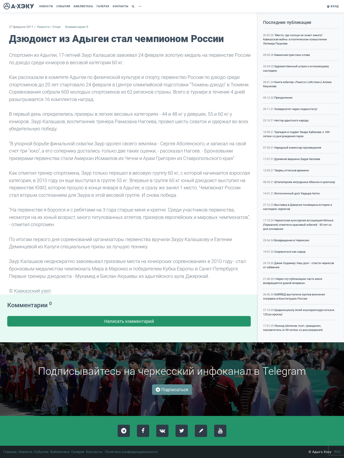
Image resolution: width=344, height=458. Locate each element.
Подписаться (172, 389)
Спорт (56, 27)
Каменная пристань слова (292, 55)
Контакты (94, 452)
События (41, 452)
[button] (133, 6)
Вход (333, 6)
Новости (43, 27)
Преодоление (283, 97)
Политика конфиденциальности (131, 452)
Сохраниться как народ (289, 251)
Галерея (77, 452)
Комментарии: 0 (76, 27)
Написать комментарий (129, 321)
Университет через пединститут (295, 109)
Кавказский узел (32, 291)
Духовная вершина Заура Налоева (297, 159)
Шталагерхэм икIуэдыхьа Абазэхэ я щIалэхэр (304, 182)
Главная (10, 452)
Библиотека (60, 452)
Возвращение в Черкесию (291, 240)
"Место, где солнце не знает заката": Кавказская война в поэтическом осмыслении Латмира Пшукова (295, 39)
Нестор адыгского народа (291, 120)
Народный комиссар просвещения (297, 147)
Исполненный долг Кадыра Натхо (297, 193)
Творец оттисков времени (291, 170)
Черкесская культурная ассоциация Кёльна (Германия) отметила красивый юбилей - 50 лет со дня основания (298, 224)
